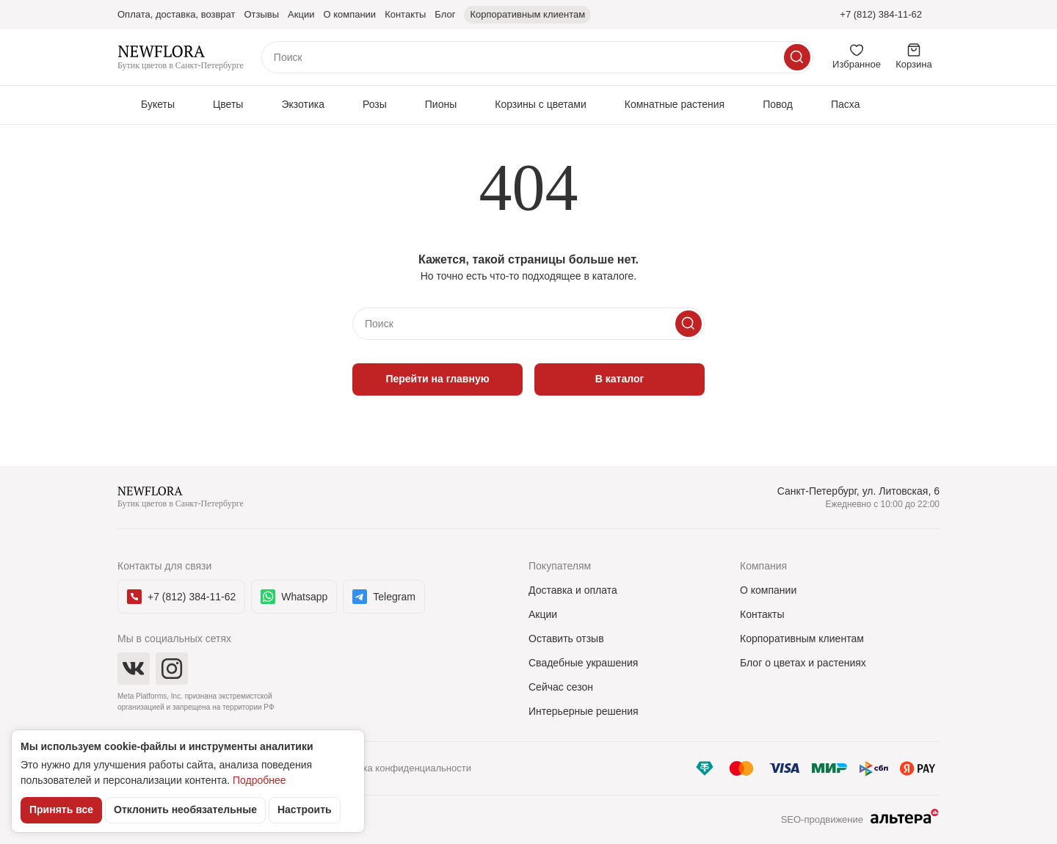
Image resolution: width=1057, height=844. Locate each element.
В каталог (619, 379)
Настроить (304, 809)
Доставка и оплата (572, 590)
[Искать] (797, 57)
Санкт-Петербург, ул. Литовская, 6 (858, 491)
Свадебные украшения (583, 663)
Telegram (383, 596)
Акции (542, 614)
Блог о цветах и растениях (803, 663)
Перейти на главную (437, 379)
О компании (768, 590)
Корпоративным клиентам (802, 638)
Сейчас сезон (560, 687)
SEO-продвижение (860, 820)
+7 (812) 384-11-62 (881, 14)
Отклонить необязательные (185, 809)
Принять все (61, 809)
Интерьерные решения (583, 711)
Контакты (762, 614)
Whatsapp (294, 596)
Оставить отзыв (566, 638)
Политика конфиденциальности (400, 768)
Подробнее (259, 780)
